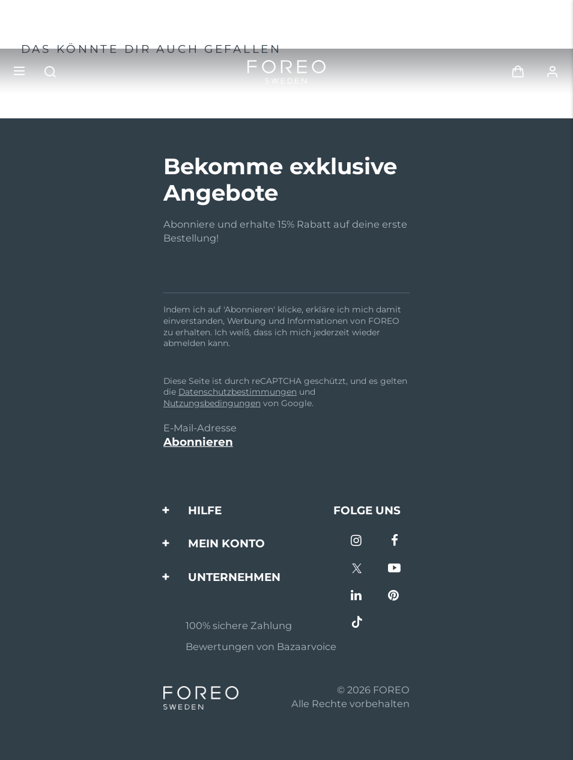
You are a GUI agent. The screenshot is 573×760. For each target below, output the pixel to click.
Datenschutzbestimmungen (237, 392)
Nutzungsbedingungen (212, 403)
